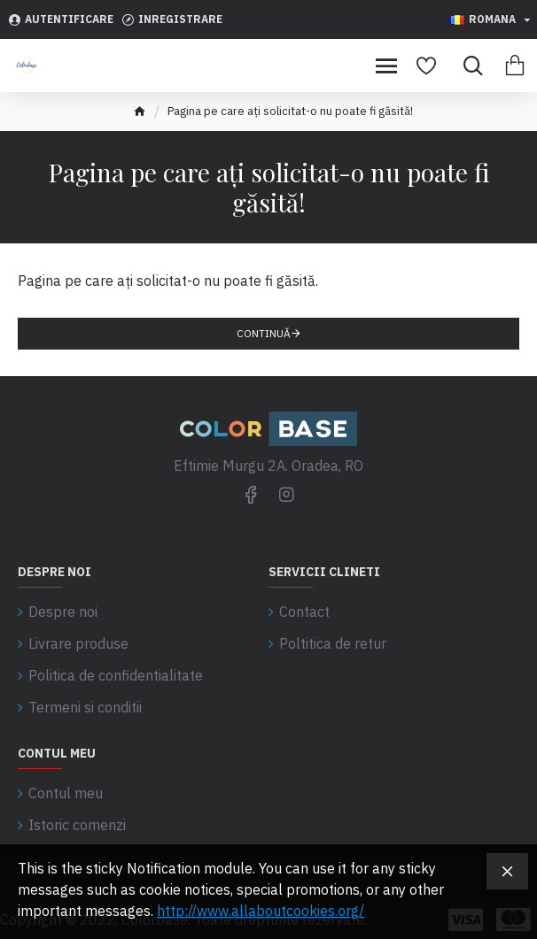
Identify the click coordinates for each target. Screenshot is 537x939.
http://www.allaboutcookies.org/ (260, 911)
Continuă (264, 333)
